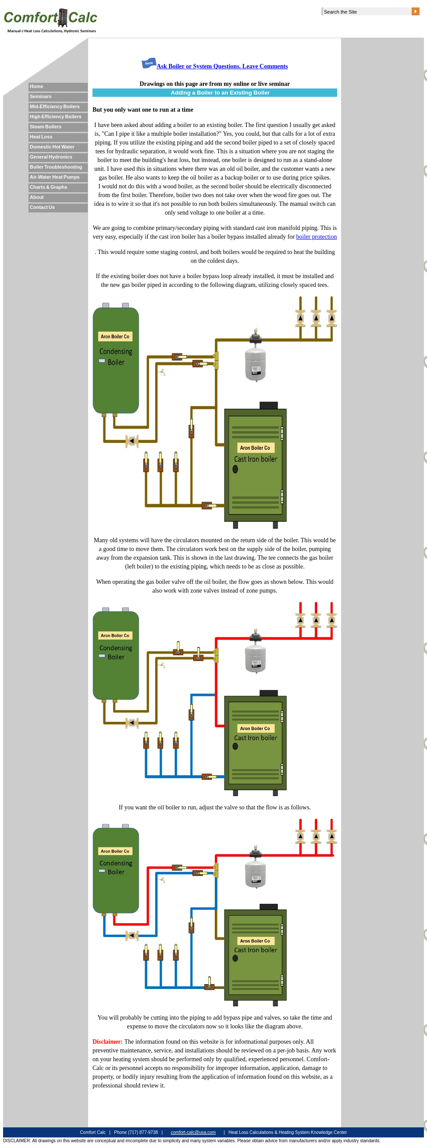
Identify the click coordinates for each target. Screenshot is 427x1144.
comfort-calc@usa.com (193, 1132)
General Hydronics (51, 156)
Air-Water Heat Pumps (55, 177)
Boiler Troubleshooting (56, 166)
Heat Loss (41, 136)
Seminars (41, 96)
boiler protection (316, 236)
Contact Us (42, 207)
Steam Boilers (45, 126)
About (37, 197)
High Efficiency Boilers (56, 116)
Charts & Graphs (48, 187)
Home (36, 86)
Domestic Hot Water (52, 146)
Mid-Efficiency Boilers (55, 106)
